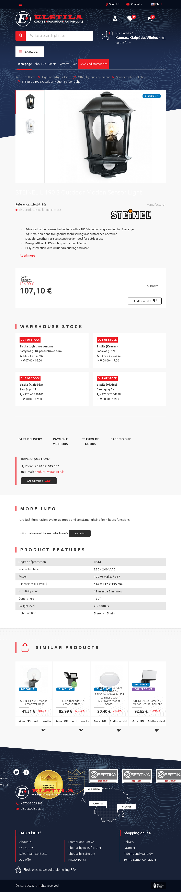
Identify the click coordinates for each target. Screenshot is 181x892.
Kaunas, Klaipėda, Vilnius (136, 37)
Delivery (129, 842)
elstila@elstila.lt (29, 809)
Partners (64, 64)
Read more (27, 255)
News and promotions (93, 64)
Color (24, 276)
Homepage (24, 64)
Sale (74, 64)
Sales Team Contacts (33, 853)
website (79, 533)
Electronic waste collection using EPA (45, 870)
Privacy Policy (77, 859)
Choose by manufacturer (84, 847)
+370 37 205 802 (47, 466)
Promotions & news (81, 842)
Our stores (26, 847)
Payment (129, 847)
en (155, 4)
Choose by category (81, 853)
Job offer (25, 859)
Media (52, 64)
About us (40, 64)
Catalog (28, 51)
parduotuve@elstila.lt (49, 471)
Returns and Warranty (138, 853)
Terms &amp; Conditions (140, 859)
